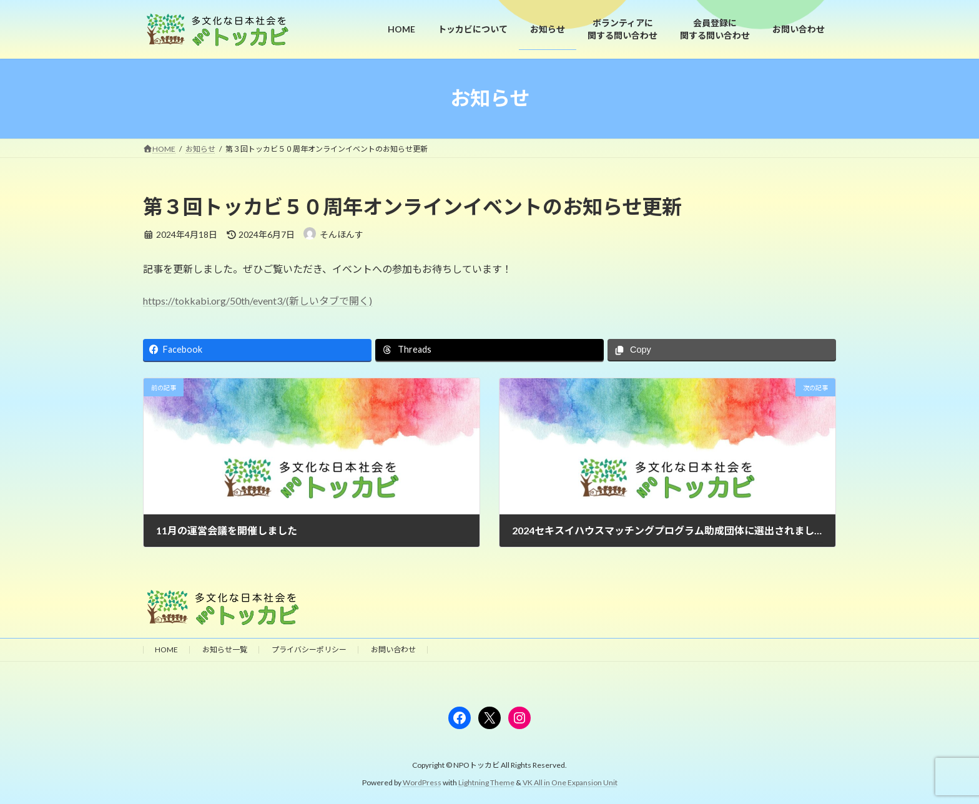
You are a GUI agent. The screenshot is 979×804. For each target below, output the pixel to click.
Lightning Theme (486, 782)
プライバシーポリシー (309, 649)
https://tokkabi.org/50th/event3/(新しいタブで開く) (257, 300)
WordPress (422, 782)
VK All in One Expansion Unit (570, 782)
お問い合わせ (393, 649)
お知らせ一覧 (224, 649)
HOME (166, 649)
